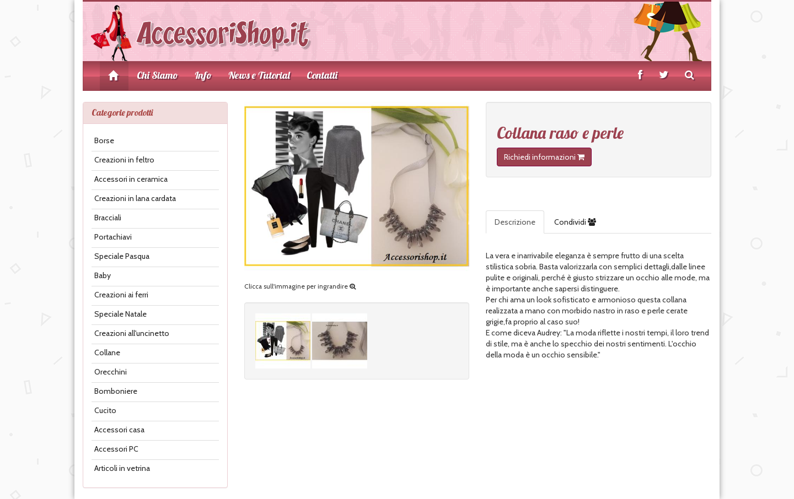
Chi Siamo (157, 75)
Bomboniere (115, 391)
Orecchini (110, 372)
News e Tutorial (259, 75)
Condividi (575, 222)
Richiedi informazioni (544, 157)
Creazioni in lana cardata (135, 198)
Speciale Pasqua (121, 256)
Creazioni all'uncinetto (131, 333)
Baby (102, 275)
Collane (107, 352)
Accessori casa (119, 430)
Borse (104, 140)
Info (203, 75)
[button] (486, 371)
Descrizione (515, 222)
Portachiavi (113, 237)
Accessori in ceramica (131, 179)
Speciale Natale (120, 314)
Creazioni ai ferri (121, 295)
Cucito (105, 410)
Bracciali (107, 218)
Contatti (322, 75)
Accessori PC (116, 449)
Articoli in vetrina (122, 468)
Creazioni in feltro (124, 160)
